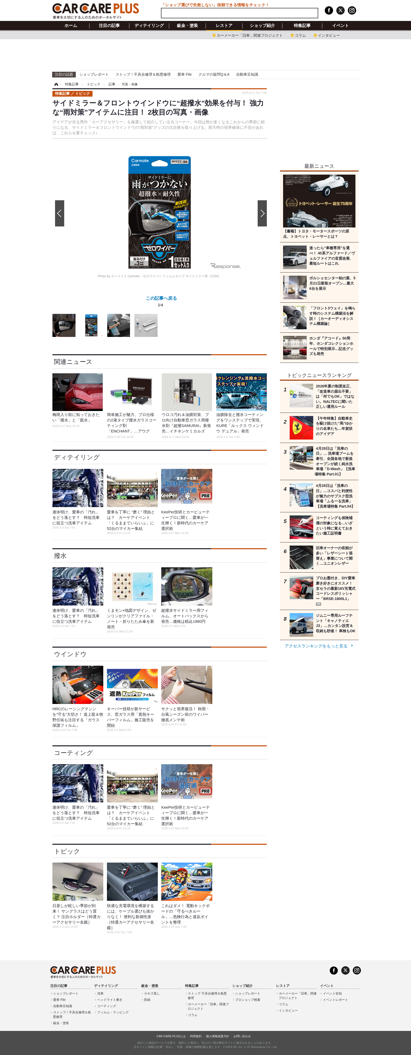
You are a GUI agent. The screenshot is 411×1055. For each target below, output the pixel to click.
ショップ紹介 (262, 26)
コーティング (73, 752)
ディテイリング (149, 26)
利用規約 (196, 1036)
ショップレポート (94, 74)
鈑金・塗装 (187, 26)
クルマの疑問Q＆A (213, 74)
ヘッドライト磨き (109, 1000)
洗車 (100, 993)
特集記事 (302, 26)
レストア (224, 26)
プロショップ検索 (247, 1000)
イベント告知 (332, 993)
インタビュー (329, 35)
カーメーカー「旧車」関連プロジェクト (250, 35)
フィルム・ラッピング (113, 1012)
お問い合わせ (242, 1036)
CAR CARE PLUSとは (171, 1036)
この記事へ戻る (161, 303)
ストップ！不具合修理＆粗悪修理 (143, 74)
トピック (67, 851)
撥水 (60, 555)
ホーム (70, 26)
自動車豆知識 (247, 74)
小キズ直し (152, 993)
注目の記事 (109, 26)
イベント (340, 26)
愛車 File (184, 74)
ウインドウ (70, 654)
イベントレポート (335, 1000)
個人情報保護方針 (217, 1036)
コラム (300, 35)
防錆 (147, 1000)
